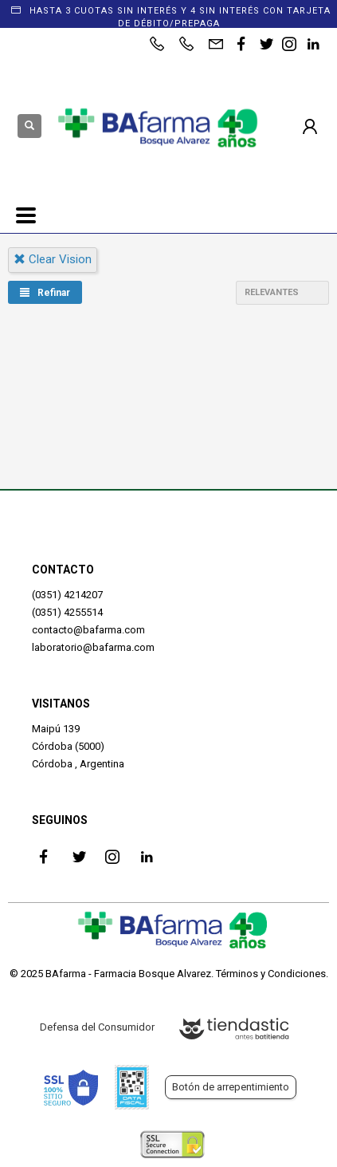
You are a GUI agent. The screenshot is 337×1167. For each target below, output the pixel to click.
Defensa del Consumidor (97, 1027)
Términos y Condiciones (271, 974)
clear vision (53, 259)
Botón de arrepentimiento (230, 1087)
